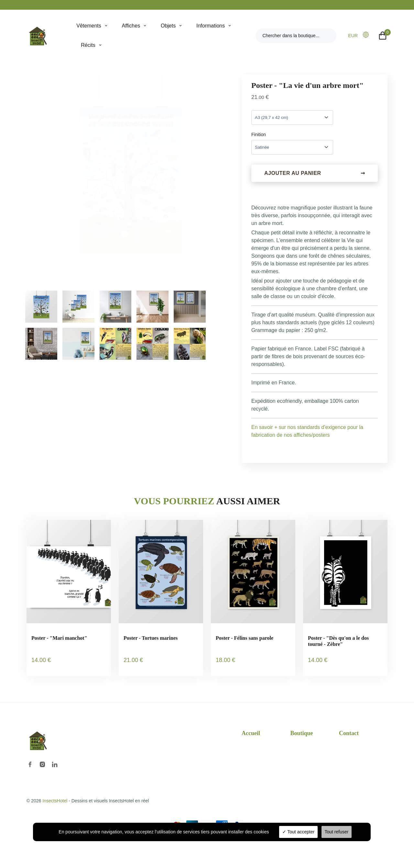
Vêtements (88, 25)
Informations (210, 25)
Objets (168, 25)
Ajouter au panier (314, 174)
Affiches (131, 25)
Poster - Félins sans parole (244, 639)
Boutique (301, 729)
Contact (349, 729)
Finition (258, 134)
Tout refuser (337, 831)
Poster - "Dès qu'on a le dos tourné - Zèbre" (338, 642)
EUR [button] (353, 35)
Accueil (251, 729)
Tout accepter (298, 831)
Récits (88, 45)
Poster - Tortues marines (151, 639)
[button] (368, 35)
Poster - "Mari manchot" (59, 639)
